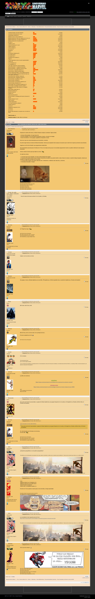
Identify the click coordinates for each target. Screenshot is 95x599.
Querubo (54, 26)
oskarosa (10, 543)
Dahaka (10, 477)
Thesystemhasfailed (48, 26)
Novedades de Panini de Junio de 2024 (30, 128)
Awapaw (10, 276)
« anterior (83, 120)
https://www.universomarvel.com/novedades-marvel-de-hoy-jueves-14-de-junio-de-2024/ (37, 518)
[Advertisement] (47, 22)
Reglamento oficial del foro (83, 12)
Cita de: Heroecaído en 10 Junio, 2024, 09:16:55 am (28, 423)
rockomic (10, 371)
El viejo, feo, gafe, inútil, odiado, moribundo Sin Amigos (13, 194)
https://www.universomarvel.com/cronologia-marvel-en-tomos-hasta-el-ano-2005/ (54, 387)
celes (9, 446)
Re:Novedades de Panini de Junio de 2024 (30, 192)
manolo (9, 352)
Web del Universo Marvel (10, 26)
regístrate (28, 12)
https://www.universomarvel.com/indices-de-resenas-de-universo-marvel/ (54, 382)
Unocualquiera (11, 128)
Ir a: (81, 582)
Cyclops (10, 252)
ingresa (23, 12)
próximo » (87, 120)
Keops (9, 301)
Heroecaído (10, 398)
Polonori (10, 328)
